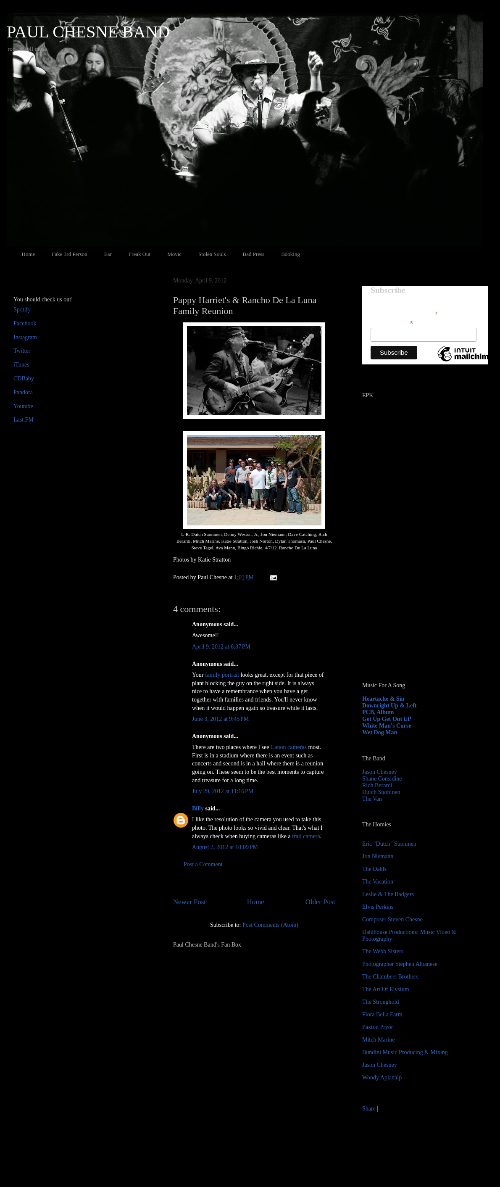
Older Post (320, 902)
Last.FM (23, 420)
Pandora (23, 392)
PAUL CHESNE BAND (88, 31)
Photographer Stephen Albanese (399, 964)
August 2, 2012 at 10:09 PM (225, 847)
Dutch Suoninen (381, 792)
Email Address (392, 323)
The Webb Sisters (382, 951)
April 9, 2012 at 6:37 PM (221, 647)
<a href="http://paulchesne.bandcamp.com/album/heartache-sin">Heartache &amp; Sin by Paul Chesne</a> (414, 579)
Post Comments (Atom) (270, 925)
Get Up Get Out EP (386, 719)
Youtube (23, 406)
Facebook (24, 323)
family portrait (222, 675)
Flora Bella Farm (382, 1014)
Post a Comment (203, 864)
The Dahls (374, 869)
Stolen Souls (212, 254)
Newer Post (189, 902)
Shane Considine (382, 779)
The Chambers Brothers (390, 976)
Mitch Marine (378, 1040)
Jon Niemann (377, 856)
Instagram (25, 337)
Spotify (22, 309)
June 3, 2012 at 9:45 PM (220, 719)
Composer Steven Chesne (392, 919)
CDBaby (23, 378)
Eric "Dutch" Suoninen (389, 844)
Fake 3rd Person (69, 254)
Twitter (21, 351)
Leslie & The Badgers (388, 894)
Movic (174, 254)
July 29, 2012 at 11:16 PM (222, 791)
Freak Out (139, 254)
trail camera (306, 836)
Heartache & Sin (383, 699)
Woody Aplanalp (382, 1077)
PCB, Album (378, 712)
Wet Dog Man (379, 732)
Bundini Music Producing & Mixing (405, 1052)
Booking (290, 254)
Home (28, 254)
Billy (198, 808)
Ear (108, 254)
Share (369, 1108)
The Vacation (377, 881)
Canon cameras (289, 747)
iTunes (21, 364)
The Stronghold (380, 1002)
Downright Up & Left (389, 705)
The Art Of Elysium (385, 989)
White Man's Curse (386, 726)
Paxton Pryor (377, 1027)
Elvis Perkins (377, 907)
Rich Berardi (377, 785)
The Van (372, 799)
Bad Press (254, 254)
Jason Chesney (379, 772)
